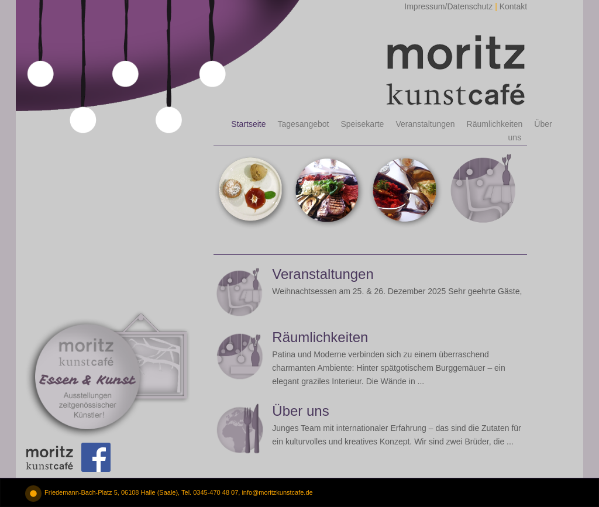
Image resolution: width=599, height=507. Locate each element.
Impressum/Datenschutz (448, 6)
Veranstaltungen (425, 124)
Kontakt (513, 6)
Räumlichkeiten (495, 124)
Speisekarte (362, 124)
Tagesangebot (303, 124)
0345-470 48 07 (215, 492)
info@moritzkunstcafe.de (277, 492)
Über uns (300, 411)
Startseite (248, 124)
